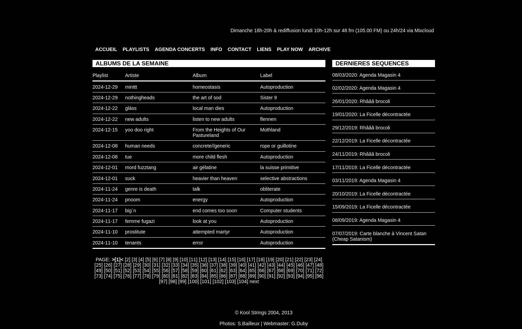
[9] (175, 259)
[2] (127, 259)
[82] (185, 276)
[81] (175, 276)
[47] (310, 265)
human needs (140, 146)
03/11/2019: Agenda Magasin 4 (366, 180)
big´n (130, 210)
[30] (146, 265)
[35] (194, 265)
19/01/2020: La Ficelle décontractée (371, 114)
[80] (166, 276)
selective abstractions (284, 178)
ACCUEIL (106, 49)
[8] (169, 259)
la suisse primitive (279, 167)
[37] (214, 265)
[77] (137, 276)
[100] (193, 281)
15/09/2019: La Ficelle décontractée (371, 207)
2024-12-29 (105, 87)
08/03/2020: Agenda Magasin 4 (366, 75)
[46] (300, 265)
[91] (271, 276)
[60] (204, 270)
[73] (99, 276)
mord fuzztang (140, 167)
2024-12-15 (105, 129)
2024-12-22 (105, 108)
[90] (262, 276)
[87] (233, 276)
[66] (262, 270)
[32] (166, 265)
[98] (173, 281)
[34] (185, 265)
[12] (203, 259)
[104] (242, 281)
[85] (214, 276)
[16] (241, 259)
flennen (268, 119)
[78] (146, 276)
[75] (118, 276)
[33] (175, 265)
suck (130, 178)
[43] (271, 265)
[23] (308, 259)
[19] (270, 259)
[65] (252, 270)
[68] (281, 270)
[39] (233, 265)
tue (128, 157)
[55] (156, 270)
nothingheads (139, 97)
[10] (184, 259)
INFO (216, 49)
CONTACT (239, 49)
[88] (242, 276)
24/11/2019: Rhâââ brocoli (361, 154)
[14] (222, 259)
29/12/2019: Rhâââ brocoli (361, 127)
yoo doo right (139, 129)
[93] (290, 276)
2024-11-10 (105, 232)
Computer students (281, 210)
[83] (194, 276)
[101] (205, 281)
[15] (232, 259)
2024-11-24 (105, 189)
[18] (261, 259)
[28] (127, 265)
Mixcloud (424, 30)
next (254, 281)
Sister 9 (268, 97)
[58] (185, 270)
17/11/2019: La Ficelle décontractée (371, 167)
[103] (230, 281)
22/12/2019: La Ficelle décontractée (371, 140)
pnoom (132, 199)
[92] (281, 276)
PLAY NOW (290, 49)
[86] (223, 276)
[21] (289, 259)
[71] (310, 270)
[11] (193, 259)
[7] (162, 259)
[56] (166, 270)
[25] (99, 265)
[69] (290, 270)
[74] (108, 276)
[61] (214, 270)
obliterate (270, 189)
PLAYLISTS (136, 49)
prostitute (135, 232)
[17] (251, 259)
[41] (252, 265)
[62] (223, 270)
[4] (141, 259)
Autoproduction (277, 87)
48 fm (347, 30)
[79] (156, 276)
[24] (318, 259)
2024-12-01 (105, 167)
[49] (99, 270)
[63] (233, 270)
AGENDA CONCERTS (180, 49)
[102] (217, 281)
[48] (319, 265)
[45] (290, 265)
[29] (137, 265)
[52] (127, 270)
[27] (118, 265)
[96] (319, 276)
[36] (204, 265)
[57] (175, 270)
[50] (108, 270)
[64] (242, 270)
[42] (262, 265)
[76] (127, 276)
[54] (146, 270)
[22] (299, 259)
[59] (194, 270)
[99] (182, 281)
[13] (213, 259)
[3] (134, 259)
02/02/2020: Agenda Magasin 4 (366, 88)
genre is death (140, 189)
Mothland (270, 129)
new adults (137, 119)
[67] (271, 270)
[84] (204, 276)
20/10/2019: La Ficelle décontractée (371, 194)
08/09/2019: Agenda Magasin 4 (366, 220)
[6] (155, 259)
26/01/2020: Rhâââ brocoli (361, 101)
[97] (163, 281)
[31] (156, 265)
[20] (280, 259)
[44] (281, 265)
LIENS (264, 49)
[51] (118, 270)
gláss (131, 108)
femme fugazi (139, 221)
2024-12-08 (105, 146)
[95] (310, 276)
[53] (137, 270)
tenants (133, 242)
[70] (300, 270)
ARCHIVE (319, 49)
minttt (131, 87)
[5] (148, 259)
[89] (252, 276)
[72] (319, 270)
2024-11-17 (105, 210)
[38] (223, 265)
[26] (108, 265)
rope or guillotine (278, 146)
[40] (242, 265)
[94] (300, 276)
